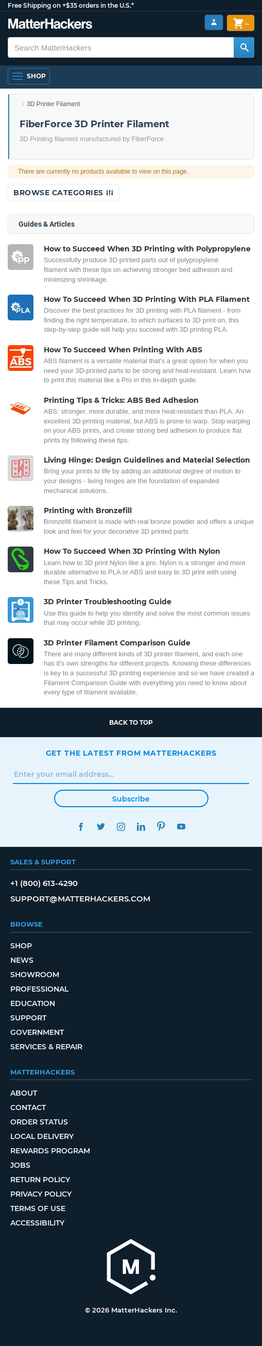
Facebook (81, 826)
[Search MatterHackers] (244, 47)
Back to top (131, 722)
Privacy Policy (41, 1194)
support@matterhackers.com (80, 899)
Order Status (39, 1122)
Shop (21, 945)
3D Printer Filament (53, 104)
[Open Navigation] (29, 76)
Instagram (121, 826)
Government (37, 1032)
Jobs (20, 1165)
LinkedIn (141, 826)
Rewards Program (50, 1150)
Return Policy (40, 1179)
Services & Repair (46, 1046)
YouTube (181, 826)
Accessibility (37, 1223)
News (21, 960)
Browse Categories (63, 192)
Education (32, 1003)
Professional (39, 989)
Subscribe (131, 799)
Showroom (34, 974)
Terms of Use (37, 1208)
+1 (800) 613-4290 (44, 883)
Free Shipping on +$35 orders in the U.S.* (71, 5)
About (23, 1093)
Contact (28, 1107)
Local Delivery (42, 1136)
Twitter (101, 826)
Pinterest (161, 826)
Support (28, 1018)
